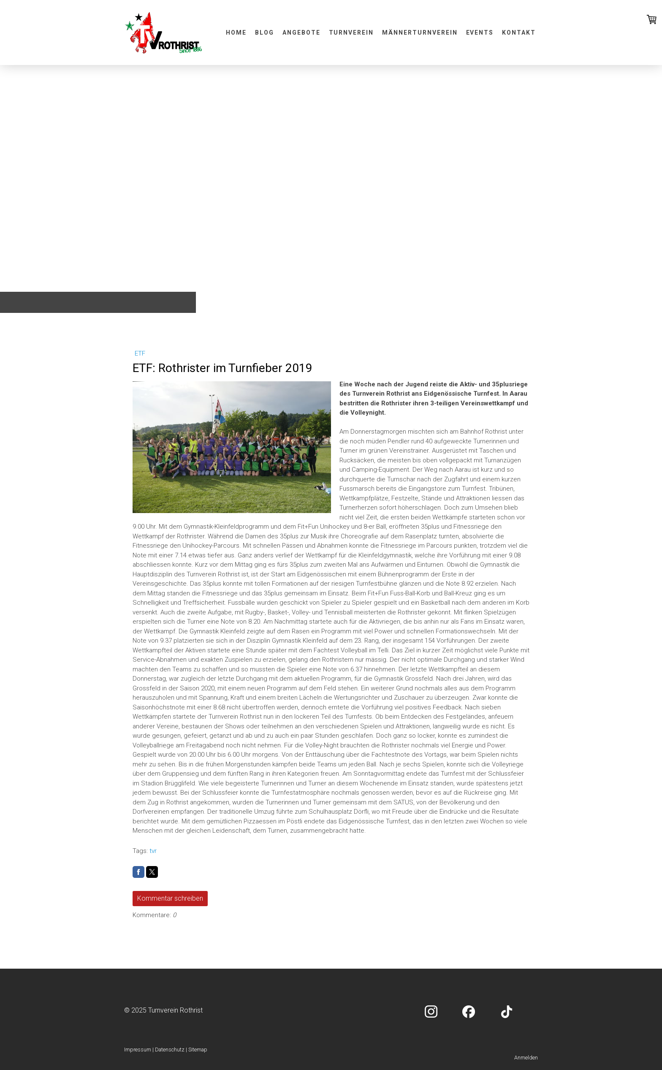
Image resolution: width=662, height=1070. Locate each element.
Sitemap (197, 1049)
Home (236, 32)
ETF (140, 353)
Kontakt (519, 32)
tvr (153, 851)
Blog (264, 32)
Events (480, 32)
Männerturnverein (419, 32)
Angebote (301, 32)
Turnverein (351, 32)
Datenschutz (169, 1049)
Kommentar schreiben (170, 898)
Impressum (137, 1049)
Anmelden (526, 1057)
